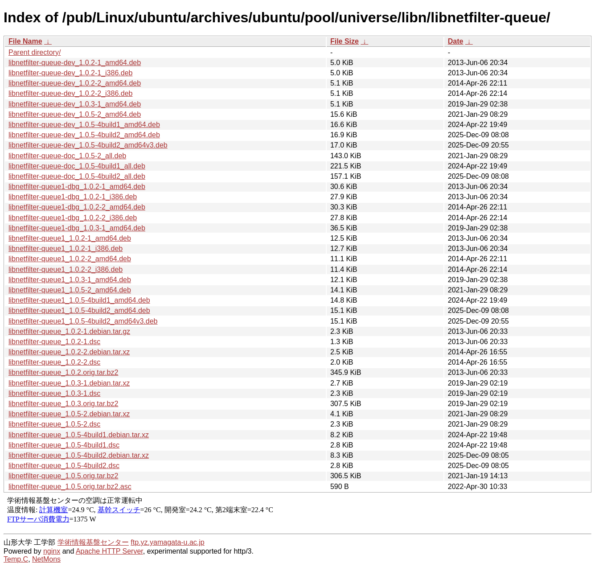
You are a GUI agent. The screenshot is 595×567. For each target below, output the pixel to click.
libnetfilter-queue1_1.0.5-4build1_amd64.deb (79, 300)
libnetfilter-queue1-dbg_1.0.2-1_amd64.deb (76, 186)
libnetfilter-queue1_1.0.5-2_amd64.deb (69, 290)
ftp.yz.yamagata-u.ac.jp (167, 542)
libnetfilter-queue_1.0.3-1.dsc (54, 393)
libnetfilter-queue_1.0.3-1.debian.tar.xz (69, 383)
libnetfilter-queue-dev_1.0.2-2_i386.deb (70, 93)
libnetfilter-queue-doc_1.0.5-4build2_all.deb (76, 176)
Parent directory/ (34, 52)
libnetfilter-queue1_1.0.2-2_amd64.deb (69, 259)
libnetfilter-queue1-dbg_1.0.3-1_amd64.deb (76, 228)
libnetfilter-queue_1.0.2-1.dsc (54, 341)
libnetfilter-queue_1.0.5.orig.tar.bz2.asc (69, 486)
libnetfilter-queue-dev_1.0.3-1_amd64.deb (74, 104)
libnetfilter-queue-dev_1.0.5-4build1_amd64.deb (84, 124)
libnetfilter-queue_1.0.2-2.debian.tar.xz (69, 352)
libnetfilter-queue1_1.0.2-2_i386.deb (65, 269)
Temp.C (16, 559)
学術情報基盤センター (93, 542)
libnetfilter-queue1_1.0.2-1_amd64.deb (69, 238)
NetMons (46, 559)
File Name (25, 41)
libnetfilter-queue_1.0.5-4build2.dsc (63, 465)
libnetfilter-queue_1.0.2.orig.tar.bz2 (63, 372)
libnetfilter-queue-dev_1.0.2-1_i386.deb (70, 73)
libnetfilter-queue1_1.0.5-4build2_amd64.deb (79, 310)
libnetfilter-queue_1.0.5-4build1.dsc (63, 445)
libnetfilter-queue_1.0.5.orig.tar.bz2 (63, 476)
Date (456, 41)
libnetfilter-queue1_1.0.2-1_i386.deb (65, 248)
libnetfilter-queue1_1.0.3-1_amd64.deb (69, 280)
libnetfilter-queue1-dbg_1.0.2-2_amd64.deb (76, 207)
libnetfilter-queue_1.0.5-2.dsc (54, 424)
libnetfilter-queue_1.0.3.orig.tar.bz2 (63, 403)
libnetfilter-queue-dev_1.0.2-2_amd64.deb (74, 83)
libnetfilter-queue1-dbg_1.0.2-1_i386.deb (72, 197)
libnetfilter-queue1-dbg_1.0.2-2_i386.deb (72, 218)
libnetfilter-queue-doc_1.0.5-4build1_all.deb (76, 166)
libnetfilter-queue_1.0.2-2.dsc (54, 362)
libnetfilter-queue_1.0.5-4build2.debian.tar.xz (78, 455)
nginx (51, 551)
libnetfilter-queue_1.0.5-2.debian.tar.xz (69, 414)
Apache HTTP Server (109, 551)
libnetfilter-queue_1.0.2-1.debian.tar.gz (69, 331)
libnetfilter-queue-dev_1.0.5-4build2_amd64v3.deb (88, 145)
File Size (344, 41)
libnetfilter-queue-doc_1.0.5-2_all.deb (67, 156)
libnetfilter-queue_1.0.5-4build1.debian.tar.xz (78, 435)
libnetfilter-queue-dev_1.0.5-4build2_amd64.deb (84, 135)
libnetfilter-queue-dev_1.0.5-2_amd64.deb (74, 114)
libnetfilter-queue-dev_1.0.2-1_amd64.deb (74, 62)
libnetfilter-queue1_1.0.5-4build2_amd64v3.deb (82, 321)
